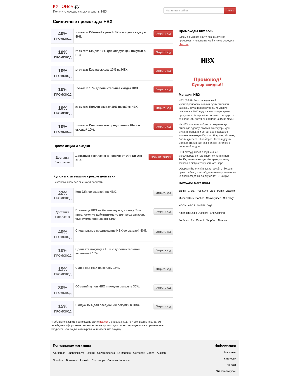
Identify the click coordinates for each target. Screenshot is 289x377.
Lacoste (230, 190)
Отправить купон (226, 371)
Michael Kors (186, 198)
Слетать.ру (98, 360)
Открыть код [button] (163, 33)
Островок (138, 352)
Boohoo (200, 198)
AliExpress (59, 352)
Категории (230, 358)
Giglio (210, 205)
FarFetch (184, 220)
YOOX (182, 205)
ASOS (191, 205)
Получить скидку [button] (161, 157)
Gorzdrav (58, 360)
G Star (191, 190)
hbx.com (104, 321)
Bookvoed (71, 360)
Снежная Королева (118, 360)
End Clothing (217, 212)
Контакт (231, 364)
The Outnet (197, 220)
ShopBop (211, 220)
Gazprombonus (106, 352)
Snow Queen (213, 198)
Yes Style (202, 190)
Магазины (230, 352)
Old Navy (228, 198)
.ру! (67, 6)
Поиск (230, 10)
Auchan (161, 352)
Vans (212, 190)
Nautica (222, 220)
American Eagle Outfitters (193, 212)
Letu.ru (91, 352)
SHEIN (201, 205)
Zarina (182, 190)
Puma (220, 190)
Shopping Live (76, 352)
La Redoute (124, 352)
